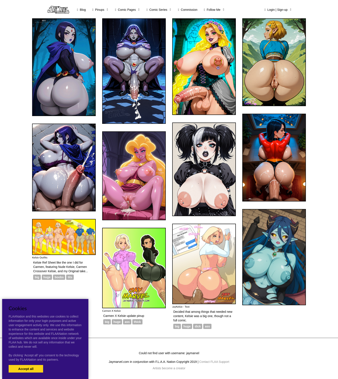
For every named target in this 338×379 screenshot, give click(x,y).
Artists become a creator (169, 368)
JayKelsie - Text (180, 306)
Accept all (26, 369)
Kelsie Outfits (39, 257)
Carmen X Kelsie (111, 310)
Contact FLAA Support (214, 361)
